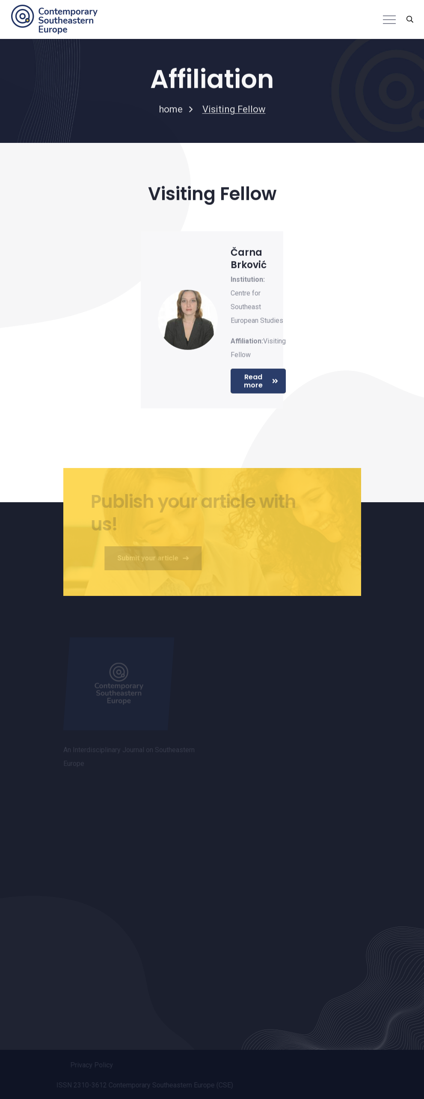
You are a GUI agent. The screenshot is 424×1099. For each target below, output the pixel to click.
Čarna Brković (249, 259)
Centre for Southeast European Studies (257, 307)
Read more (261, 382)
